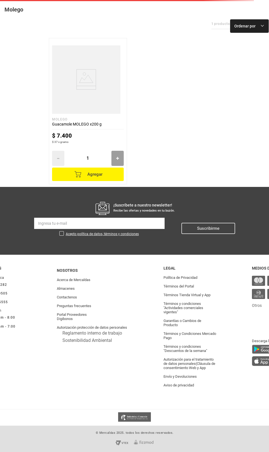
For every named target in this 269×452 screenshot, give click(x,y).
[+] (117, 158)
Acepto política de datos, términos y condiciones (102, 234)
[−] (58, 158)
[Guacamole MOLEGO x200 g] (88, 111)
